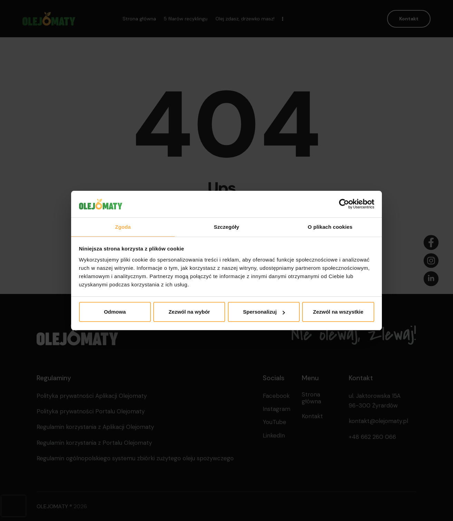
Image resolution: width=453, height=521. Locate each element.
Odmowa (115, 312)
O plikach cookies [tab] (330, 227)
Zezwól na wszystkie (338, 312)
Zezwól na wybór (189, 312)
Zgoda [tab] (123, 227)
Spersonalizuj (264, 312)
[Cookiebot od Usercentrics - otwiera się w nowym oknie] (344, 204)
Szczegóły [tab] (226, 227)
